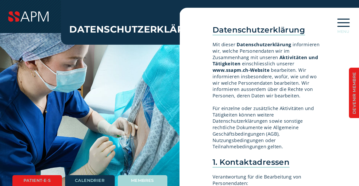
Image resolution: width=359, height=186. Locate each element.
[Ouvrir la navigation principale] (343, 24)
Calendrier (90, 180)
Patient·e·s (37, 180)
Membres (142, 180)
